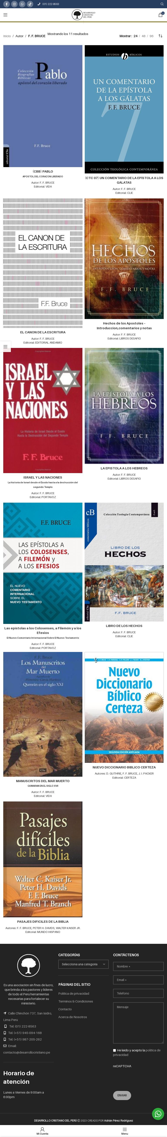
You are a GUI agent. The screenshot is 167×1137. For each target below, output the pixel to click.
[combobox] (83, 962)
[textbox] (84, 962)
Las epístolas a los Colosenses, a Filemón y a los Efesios (42, 631)
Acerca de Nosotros (72, 1015)
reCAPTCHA (138, 1072)
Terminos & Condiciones (75, 999)
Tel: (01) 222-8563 (22, 1024)
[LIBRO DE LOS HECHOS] (124, 561)
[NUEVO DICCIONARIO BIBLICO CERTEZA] (124, 705)
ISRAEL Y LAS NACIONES (43, 481)
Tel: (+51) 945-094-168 (25, 1030)
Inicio (7, 36)
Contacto (65, 1007)
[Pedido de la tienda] (160, 36)
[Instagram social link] (14, 4)
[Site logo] (83, 14)
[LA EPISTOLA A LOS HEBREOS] (124, 405)
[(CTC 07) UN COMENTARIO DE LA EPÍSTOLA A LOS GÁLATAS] (124, 109)
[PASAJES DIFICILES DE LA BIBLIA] (42, 857)
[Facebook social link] (6, 4)
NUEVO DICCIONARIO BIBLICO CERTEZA (124, 765)
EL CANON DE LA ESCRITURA (42, 332)
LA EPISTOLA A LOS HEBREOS (124, 467)
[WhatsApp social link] (22, 4)
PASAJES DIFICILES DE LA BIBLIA (42, 919)
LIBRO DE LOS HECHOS (124, 625)
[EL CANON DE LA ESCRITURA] (42, 263)
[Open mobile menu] (5, 14)
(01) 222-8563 (48, 4)
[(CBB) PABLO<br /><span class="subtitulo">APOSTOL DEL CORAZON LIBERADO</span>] (42, 106)
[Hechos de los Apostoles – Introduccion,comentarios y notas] (124, 258)
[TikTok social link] (30, 4)
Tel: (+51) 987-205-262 (25, 1037)
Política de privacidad (73, 991)
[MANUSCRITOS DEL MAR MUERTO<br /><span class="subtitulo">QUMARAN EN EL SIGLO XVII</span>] (42, 712)
